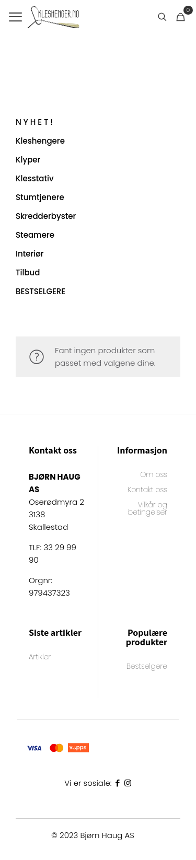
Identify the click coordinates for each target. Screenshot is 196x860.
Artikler (40, 657)
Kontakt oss (147, 490)
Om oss (153, 475)
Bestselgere (146, 667)
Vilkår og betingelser (147, 509)
